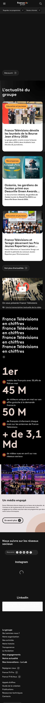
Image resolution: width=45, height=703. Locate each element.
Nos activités (8, 636)
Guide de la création (11, 682)
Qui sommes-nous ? (11, 629)
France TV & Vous (11, 672)
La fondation (8, 647)
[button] (4, 4)
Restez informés (34, 10)
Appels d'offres (8, 678)
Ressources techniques (12, 689)
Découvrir (10, 72)
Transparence (8, 643)
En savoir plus (13, 520)
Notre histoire (8, 640)
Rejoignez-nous (11, 664)
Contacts (6, 692)
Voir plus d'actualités (15, 268)
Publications (7, 685)
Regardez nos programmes (13, 10)
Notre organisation (10, 633)
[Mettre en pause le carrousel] (4, 357)
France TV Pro (10, 668)
